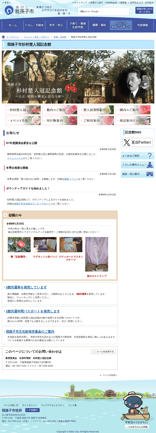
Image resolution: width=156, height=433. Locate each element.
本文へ (7, 3)
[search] (100, 11)
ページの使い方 (10, 405)
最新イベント (71, 179)
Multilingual (111, 3)
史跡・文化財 (60, 37)
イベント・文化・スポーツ (36, 37)
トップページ (12, 37)
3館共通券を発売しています (26, 287)
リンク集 (72, 405)
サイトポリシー (29, 405)
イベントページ (15, 158)
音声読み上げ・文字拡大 (142, 3)
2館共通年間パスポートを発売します (33, 311)
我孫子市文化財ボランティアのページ (33, 203)
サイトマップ (80, 3)
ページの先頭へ (109, 375)
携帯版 (123, 3)
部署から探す (96, 3)
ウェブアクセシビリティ (52, 405)
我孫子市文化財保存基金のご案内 (30, 331)
